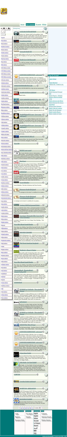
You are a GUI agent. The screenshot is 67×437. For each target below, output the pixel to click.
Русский (36, 420)
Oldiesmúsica (4, 228)
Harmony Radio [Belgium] (28, 189)
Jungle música (4, 207)
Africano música (5, 80)
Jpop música (4, 204)
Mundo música (4, 222)
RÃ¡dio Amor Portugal (55, 106)
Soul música (4, 270)
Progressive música (5, 240)
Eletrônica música (5, 158)
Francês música (5, 164)
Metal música (4, 216)
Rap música (4, 61)
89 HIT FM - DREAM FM (27, 388)
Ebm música (4, 155)
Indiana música (4, 192)
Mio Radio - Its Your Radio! (28, 362)
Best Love (22, 161)
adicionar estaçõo (46, 417)
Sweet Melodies (24, 182)
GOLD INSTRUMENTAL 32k (23, 85)
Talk (2, 288)
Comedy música (5, 128)
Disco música (4, 137)
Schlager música (5, 264)
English (36, 413)
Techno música (4, 52)
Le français (37, 423)
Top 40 (3, 37)
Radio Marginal (53, 82)
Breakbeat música (5, 113)
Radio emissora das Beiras (56, 101)
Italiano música (4, 185)
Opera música (4, 231)
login (16, 413)
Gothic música (4, 176)
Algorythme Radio (25, 353)
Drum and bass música (6, 149)
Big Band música (5, 104)
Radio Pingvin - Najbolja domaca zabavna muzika (55, 96)
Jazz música (4, 201)
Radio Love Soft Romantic (27, 59)
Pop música (4, 40)
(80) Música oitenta (5, 73)
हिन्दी (35, 430)
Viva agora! (29, 413)
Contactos (44, 413)
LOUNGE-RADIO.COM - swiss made (31, 74)
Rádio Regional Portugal (55, 92)
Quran (2, 246)
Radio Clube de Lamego (55, 108)
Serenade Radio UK (25, 51)
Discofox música (5, 140)
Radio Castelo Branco (55, 112)
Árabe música (4, 101)
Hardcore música (5, 182)
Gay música (4, 170)
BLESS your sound (25, 150)
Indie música (4, 188)
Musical (3, 225)
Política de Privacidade (47, 436)
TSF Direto (52, 90)
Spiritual (3, 276)
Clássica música (5, 119)
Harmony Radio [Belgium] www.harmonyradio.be (28, 197)
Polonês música (5, 234)
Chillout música (5, 116)
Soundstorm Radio (25, 41)
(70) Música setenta (6, 70)
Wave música (4, 297)
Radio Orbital (52, 79)
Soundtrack (4, 273)
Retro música (4, 252)
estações (28, 417)
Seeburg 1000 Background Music (29, 205)
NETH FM (23, 171)
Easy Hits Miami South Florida (23, 224)
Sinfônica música (5, 285)
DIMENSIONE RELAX (27, 136)
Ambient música (5, 89)
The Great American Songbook (29, 243)
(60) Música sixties (5, 67)
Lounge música (4, 213)
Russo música (4, 258)
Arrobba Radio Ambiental (27, 381)
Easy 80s (16, 143)
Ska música (4, 267)
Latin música (4, 210)
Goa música (4, 173)
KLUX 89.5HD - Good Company (29, 107)
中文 (35, 433)
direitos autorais (46, 420)
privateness (23, 301)
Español (36, 415)
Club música (4, 122)
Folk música (4, 161)
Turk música (4, 291)
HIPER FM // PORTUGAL (56, 84)
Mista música (4, 219)
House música (4, 49)
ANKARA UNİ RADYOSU (28, 31)
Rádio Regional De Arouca (56, 102)
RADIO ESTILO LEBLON (28, 92)
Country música (5, 131)
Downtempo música (6, 146)
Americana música (5, 92)
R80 (50, 94)
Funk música (4, 167)
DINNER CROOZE (26, 232)
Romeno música (5, 255)
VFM (50, 99)
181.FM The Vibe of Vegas (27, 324)
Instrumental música (6, 198)
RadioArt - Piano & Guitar (28, 250)
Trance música (4, 55)
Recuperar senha (19, 420)
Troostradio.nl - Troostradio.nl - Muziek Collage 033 (23, 270)
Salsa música (4, 261)
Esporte (3, 279)
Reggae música (4, 249)
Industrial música (5, 195)
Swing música (4, 282)
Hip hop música (5, 58)
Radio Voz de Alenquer (55, 110)
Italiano (36, 418)
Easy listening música (6, 152)
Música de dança (5, 134)
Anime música (4, 95)
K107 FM (17, 374)
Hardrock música (5, 46)
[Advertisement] (37, 11)
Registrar (17, 417)
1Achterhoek (18, 282)
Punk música (4, 243)
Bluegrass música (5, 107)
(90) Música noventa (6, 77)
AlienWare (52, 104)
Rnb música (4, 64)
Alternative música (5, 86)
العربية (35, 428)
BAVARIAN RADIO (26, 399)
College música (5, 125)
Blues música (4, 110)
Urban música (4, 294)
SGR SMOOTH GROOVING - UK (30, 99)
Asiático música (5, 98)
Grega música (4, 179)
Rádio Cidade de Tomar (55, 114)
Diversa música (5, 143)
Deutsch (36, 425)
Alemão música (5, 83)
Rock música (4, 43)
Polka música (4, 237)
